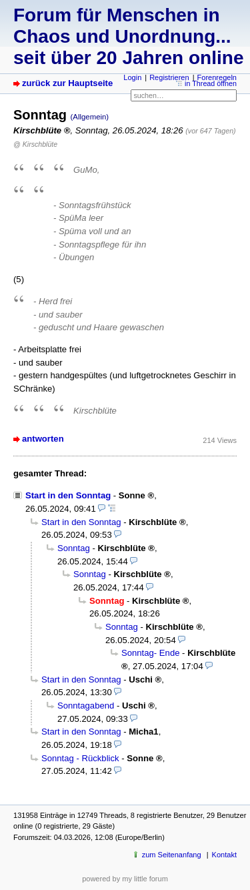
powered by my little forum (125, 879)
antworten (43, 439)
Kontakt (224, 855)
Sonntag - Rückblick (80, 758)
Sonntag (73, 548)
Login (132, 77)
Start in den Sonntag (68, 495)
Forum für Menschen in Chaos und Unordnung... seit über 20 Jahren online (128, 36)
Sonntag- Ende (150, 653)
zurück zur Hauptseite (67, 83)
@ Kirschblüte (35, 144)
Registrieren (169, 77)
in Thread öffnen (211, 83)
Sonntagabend (85, 706)
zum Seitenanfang (171, 855)
